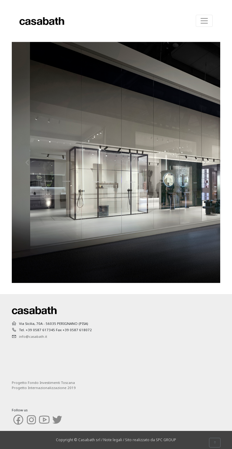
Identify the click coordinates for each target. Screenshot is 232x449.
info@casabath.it (33, 336)
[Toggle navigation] (204, 21)
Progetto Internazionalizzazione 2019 (44, 387)
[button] (27, 162)
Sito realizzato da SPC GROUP (150, 439)
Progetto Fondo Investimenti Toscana (43, 382)
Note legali (112, 439)
